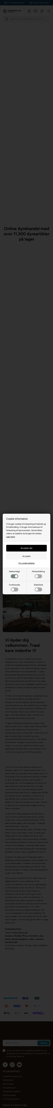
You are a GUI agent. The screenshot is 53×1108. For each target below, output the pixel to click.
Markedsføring (38, 574)
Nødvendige (14, 574)
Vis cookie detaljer (26, 563)
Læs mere (10, 537)
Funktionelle (14, 587)
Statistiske (38, 587)
